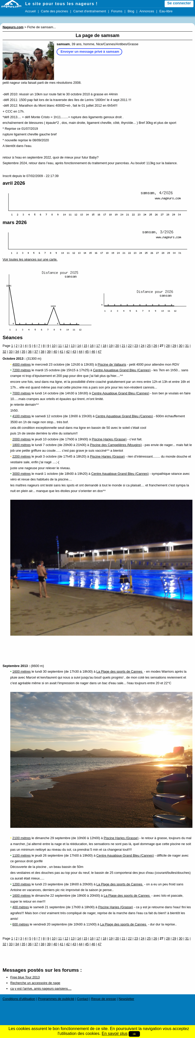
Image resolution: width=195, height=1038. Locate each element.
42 (68, 352)
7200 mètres (21, 370)
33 (11, 352)
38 (42, 352)
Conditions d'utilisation (19, 999)
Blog (131, 11)
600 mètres (20, 924)
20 (117, 346)
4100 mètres (21, 416)
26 (155, 346)
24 (142, 346)
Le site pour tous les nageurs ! (61, 4)
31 (187, 346)
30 (180, 346)
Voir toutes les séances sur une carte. (30, 259)
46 (93, 352)
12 (66, 346)
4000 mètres (21, 364)
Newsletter (126, 999)
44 (80, 352)
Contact (82, 999)
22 (130, 346)
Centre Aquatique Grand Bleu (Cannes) (121, 370)
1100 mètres (21, 855)
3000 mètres (21, 474)
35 (23, 352)
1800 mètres (21, 445)
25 (149, 346)
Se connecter (179, 3)
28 (168, 346)
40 (55, 352)
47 (99, 352)
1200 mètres (21, 884)
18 (104, 346)
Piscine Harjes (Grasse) (109, 439)
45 (87, 352)
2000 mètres (21, 439)
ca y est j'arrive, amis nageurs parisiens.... (41, 988)
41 (61, 352)
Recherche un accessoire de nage (35, 983)
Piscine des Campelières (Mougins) (116, 445)
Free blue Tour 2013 (25, 977)
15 (85, 346)
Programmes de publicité (56, 999)
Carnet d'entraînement (89, 11)
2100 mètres (21, 838)
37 (36, 352)
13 (73, 346)
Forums (116, 11)
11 (60, 346)
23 (136, 346)
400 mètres (20, 907)
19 (111, 346)
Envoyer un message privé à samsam (90, 51)
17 (98, 346)
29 (174, 346)
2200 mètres (21, 456)
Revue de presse (103, 999)
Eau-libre (165, 11)
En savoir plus (115, 1033)
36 (30, 352)
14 (79, 346)
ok (134, 1033)
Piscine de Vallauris (112, 364)
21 (123, 346)
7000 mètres (21, 393)
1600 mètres (21, 671)
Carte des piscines (54, 11)
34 (17, 352)
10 (54, 346)
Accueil (30, 11)
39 (49, 352)
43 (74, 352)
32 (4, 352)
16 (92, 346)
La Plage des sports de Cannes (119, 671)
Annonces (146, 11)
